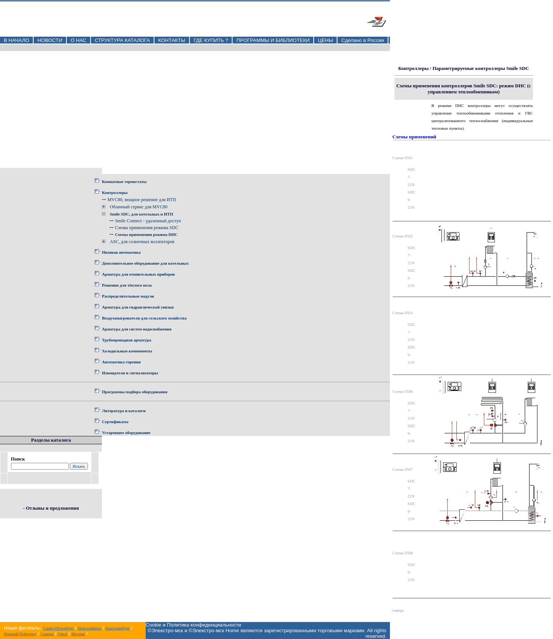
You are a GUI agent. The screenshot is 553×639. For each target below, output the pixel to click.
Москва (78, 633)
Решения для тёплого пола (127, 285)
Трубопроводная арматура (126, 340)
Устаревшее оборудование (126, 432)
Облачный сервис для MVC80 (138, 206)
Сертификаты (115, 421)
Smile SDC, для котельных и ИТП (141, 214)
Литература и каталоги (124, 410)
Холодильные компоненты (127, 351)
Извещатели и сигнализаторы (130, 373)
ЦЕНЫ (325, 40)
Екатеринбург (118, 628)
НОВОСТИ (49, 40)
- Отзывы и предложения (51, 508)
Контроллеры (115, 192)
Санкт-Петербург (58, 628)
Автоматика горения (121, 362)
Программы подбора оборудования (134, 391)
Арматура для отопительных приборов (138, 274)
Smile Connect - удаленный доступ (148, 220)
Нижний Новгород (20, 633)
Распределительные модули (128, 296)
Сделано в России (362, 40)
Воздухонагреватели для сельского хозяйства (144, 318)
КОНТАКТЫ (171, 40)
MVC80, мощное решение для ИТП (142, 199)
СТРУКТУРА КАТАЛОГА (122, 40)
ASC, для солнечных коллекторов (142, 241)
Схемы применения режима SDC (147, 227)
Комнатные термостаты (124, 181)
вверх (397, 610)
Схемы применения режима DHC (146, 234)
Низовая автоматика (121, 252)
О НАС (78, 40)
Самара (47, 633)
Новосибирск (89, 628)
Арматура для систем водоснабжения (136, 329)
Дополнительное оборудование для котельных (145, 263)
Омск (62, 633)
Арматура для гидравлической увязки (138, 307)
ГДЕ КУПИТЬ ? (211, 40)
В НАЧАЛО (16, 40)
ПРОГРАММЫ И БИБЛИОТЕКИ (273, 40)
